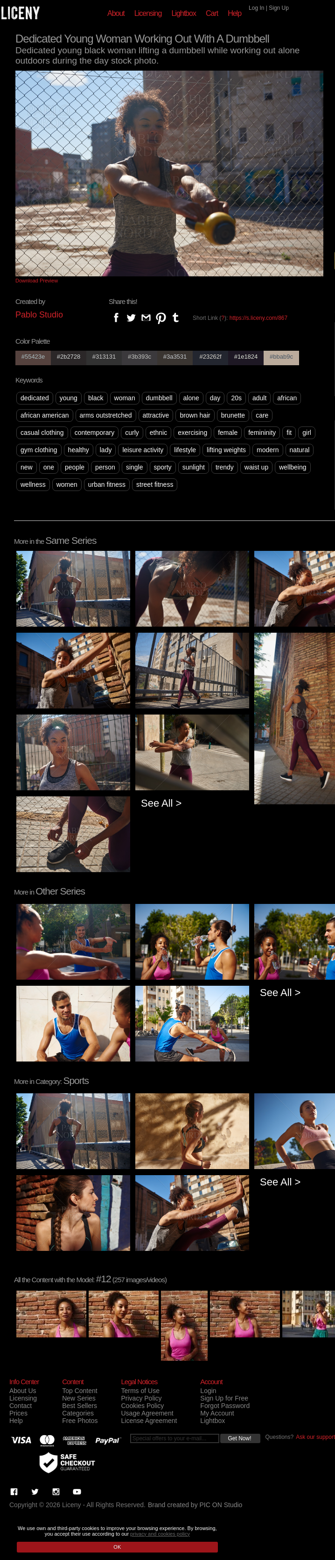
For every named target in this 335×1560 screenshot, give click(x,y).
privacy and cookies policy (160, 1534)
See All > (161, 803)
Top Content (80, 1390)
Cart (212, 13)
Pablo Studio (39, 314)
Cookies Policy (142, 1405)
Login (208, 1390)
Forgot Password (225, 1405)
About (116, 13)
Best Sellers (79, 1405)
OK (117, 1547)
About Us (22, 1390)
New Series (79, 1398)
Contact (20, 1405)
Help (234, 13)
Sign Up (279, 8)
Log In (256, 8)
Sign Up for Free (224, 1398)
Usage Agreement (147, 1413)
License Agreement (149, 1420)
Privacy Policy (141, 1398)
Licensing (148, 13)
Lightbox (183, 13)
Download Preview (36, 280)
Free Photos (80, 1420)
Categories (78, 1413)
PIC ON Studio (221, 1505)
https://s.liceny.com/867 (259, 318)
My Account (217, 1413)
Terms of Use (140, 1390)
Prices (18, 1413)
